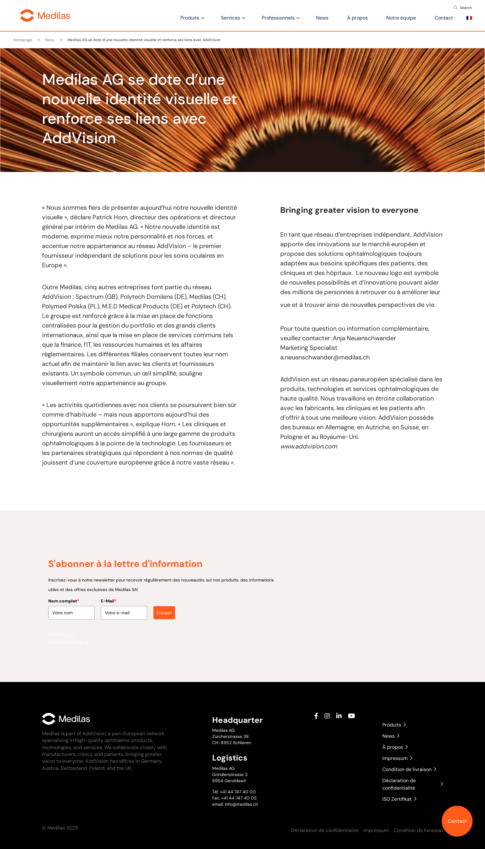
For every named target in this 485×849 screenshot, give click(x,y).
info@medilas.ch (241, 804)
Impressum (397, 758)
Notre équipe (401, 18)
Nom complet (63, 579)
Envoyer (164, 591)
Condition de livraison (409, 769)
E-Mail (109, 579)
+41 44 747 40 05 (239, 798)
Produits (189, 18)
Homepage (22, 39)
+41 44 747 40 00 (238, 792)
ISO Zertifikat (399, 799)
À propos (357, 18)
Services (230, 18)
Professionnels (278, 18)
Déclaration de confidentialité (412, 784)
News (322, 18)
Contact (457, 821)
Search (466, 7)
